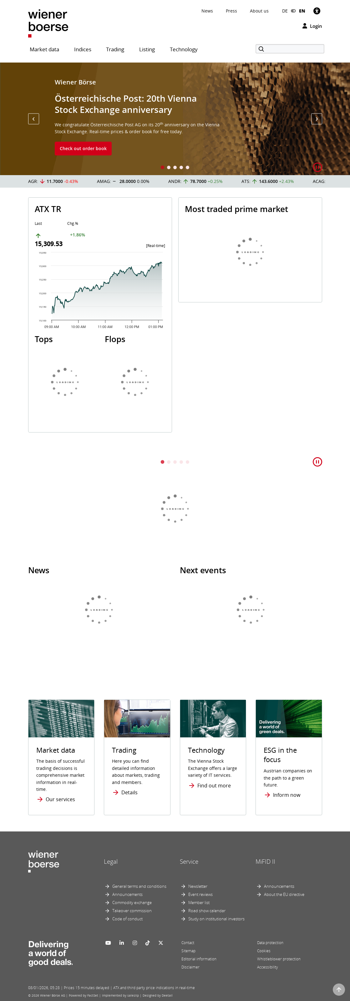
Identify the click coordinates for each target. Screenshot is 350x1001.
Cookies (264, 950)
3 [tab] (175, 168)
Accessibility (267, 967)
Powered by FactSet (83, 995)
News (207, 11)
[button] (33, 119)
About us (259, 11)
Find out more (214, 785)
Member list (199, 902)
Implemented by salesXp (120, 995)
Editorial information (198, 959)
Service (189, 861)
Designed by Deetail (158, 995)
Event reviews (200, 894)
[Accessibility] (317, 11)
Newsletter (197, 886)
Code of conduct (127, 919)
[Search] (290, 48)
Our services (60, 799)
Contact (187, 942)
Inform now (286, 794)
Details (129, 792)
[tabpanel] (175, 119)
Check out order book (83, 148)
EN (302, 11)
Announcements (127, 894)
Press (231, 11)
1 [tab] (163, 168)
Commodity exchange (132, 902)
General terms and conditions (139, 886)
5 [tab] (188, 168)
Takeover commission (132, 910)
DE (285, 11)
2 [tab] (169, 168)
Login (312, 26)
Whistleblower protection (279, 959)
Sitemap (188, 950)
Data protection (270, 942)
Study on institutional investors (216, 919)
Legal (111, 861)
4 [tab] (181, 168)
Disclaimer (190, 967)
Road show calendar (207, 910)
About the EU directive (284, 894)
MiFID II (265, 861)
